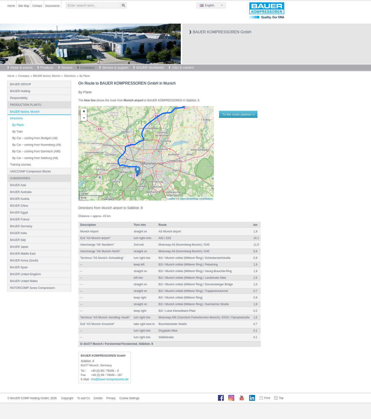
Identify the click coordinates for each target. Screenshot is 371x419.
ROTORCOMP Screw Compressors (32, 288)
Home (11, 6)
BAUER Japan (19, 246)
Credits (97, 398)
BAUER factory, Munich (46, 75)
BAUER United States (24, 281)
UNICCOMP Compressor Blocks (30, 171)
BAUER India (18, 233)
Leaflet (171, 198)
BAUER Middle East (22, 253)
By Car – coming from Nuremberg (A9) (36, 144)
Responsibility (18, 98)
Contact (37, 6)
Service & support (115, 67)
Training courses (20, 164)
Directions (70, 75)
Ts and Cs (83, 398)
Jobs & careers (183, 67)
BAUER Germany (21, 226)
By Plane (18, 125)
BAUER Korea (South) (24, 260)
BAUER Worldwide (150, 67)
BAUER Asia (18, 185)
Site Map (23, 6)
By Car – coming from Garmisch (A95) (36, 151)
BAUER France (19, 219)
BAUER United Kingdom (25, 274)
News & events (21, 67)
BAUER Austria (19, 199)
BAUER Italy (18, 240)
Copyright (67, 398)
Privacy (110, 398)
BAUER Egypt (19, 212)
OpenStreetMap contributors (196, 198)
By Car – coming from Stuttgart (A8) (34, 138)
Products (46, 67)
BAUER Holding (20, 91)
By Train (17, 131)
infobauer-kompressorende (109, 379)
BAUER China (19, 205)
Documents (52, 6)
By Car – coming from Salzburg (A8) (35, 158)
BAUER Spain (19, 267)
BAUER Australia (20, 192)
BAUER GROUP (20, 84)
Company (87, 67)
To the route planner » (238, 114)
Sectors (66, 67)
